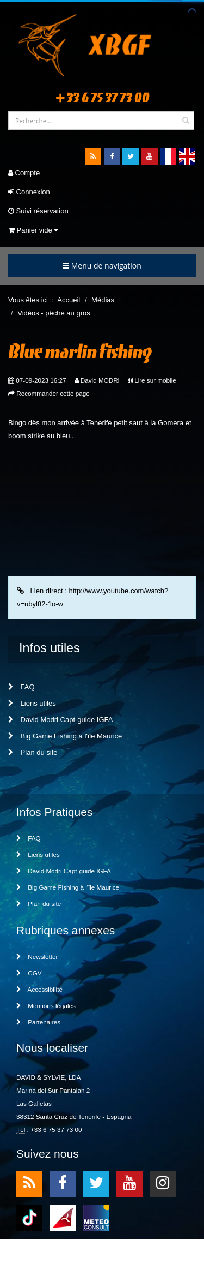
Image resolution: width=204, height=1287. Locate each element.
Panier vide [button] (33, 230)
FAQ (21, 687)
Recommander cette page (52, 393)
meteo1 (63, 1216)
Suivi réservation (38, 211)
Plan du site (33, 752)
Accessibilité (39, 989)
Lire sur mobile (155, 380)
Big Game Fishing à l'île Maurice (65, 736)
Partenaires (38, 1022)
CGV (29, 972)
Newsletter (37, 956)
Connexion (29, 192)
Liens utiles (32, 703)
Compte (24, 173)
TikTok (29, 1216)
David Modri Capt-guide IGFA (60, 720)
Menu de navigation (102, 265)
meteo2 (96, 1216)
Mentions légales (46, 1005)
